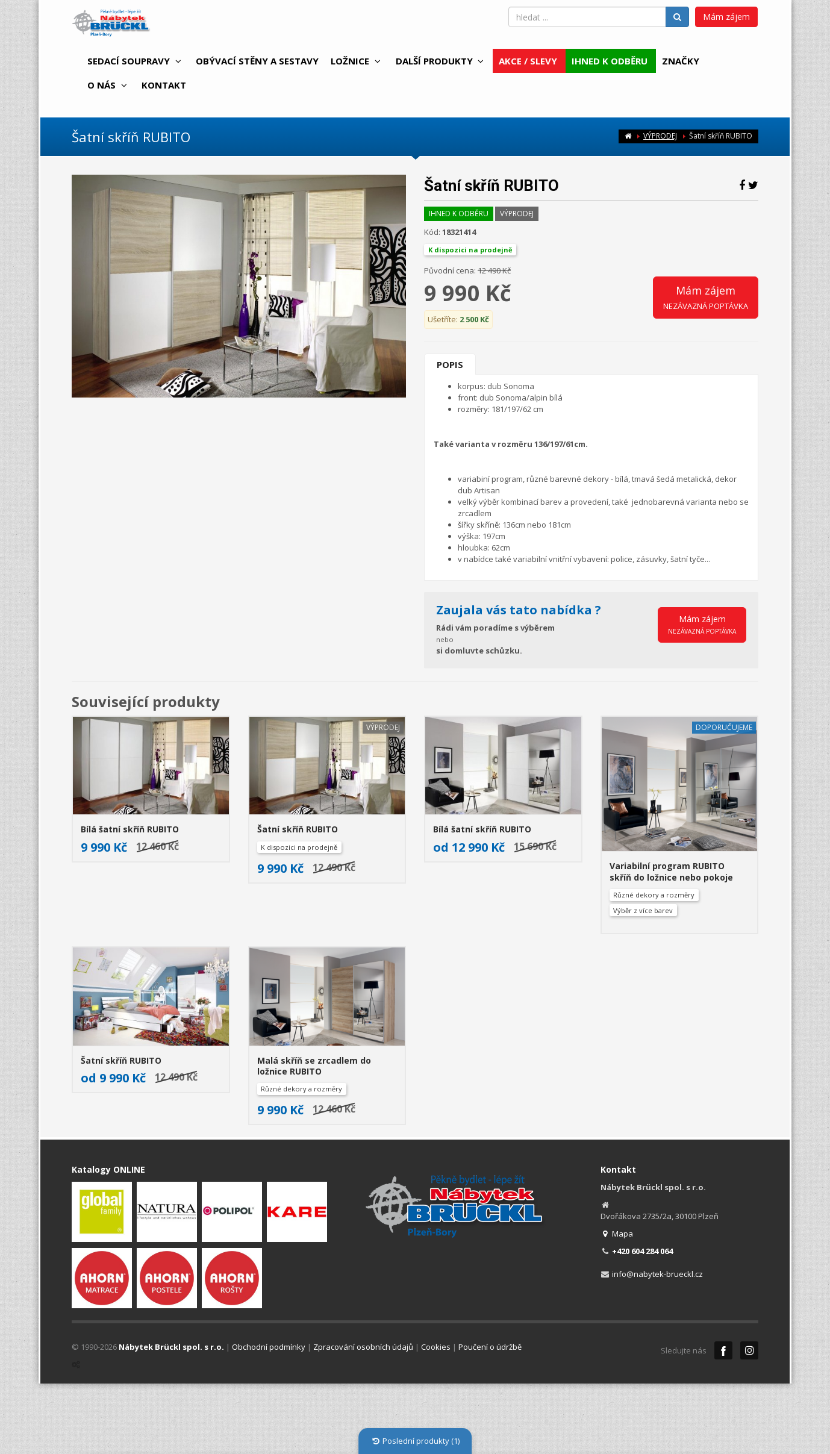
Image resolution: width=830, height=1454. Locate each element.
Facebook (723, 1350)
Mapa (617, 1233)
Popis (450, 364)
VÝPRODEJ (660, 136)
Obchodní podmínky (268, 1346)
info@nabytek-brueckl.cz (657, 1273)
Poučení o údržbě (490, 1346)
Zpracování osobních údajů (363, 1346)
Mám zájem (726, 16)
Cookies (436, 1346)
